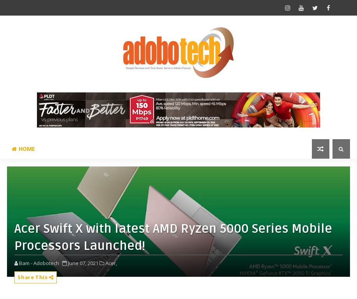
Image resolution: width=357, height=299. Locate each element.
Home (23, 148)
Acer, (111, 263)
